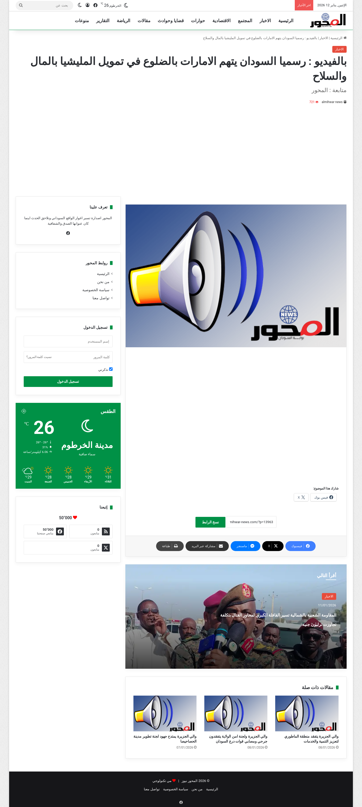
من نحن (103, 282)
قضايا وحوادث (170, 20)
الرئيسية (285, 20)
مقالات (144, 20)
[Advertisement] (181, 149)
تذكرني (105, 369)
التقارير (102, 20)
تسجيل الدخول (68, 381)
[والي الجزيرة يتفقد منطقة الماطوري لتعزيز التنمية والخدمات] (306, 713)
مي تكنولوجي (161, 781)
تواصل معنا (101, 298)
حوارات (198, 20)
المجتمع (245, 20)
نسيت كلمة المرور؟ (39, 357)
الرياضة (123, 20)
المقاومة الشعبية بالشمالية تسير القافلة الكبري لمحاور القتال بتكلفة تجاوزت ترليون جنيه (281, 623)
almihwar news (332, 102)
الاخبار (265, 20)
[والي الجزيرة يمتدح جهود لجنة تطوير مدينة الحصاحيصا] (165, 713)
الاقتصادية (221, 20)
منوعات (82, 20)
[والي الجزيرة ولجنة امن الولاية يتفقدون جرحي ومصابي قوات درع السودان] (235, 713)
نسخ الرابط (210, 522)
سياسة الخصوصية (95, 290)
